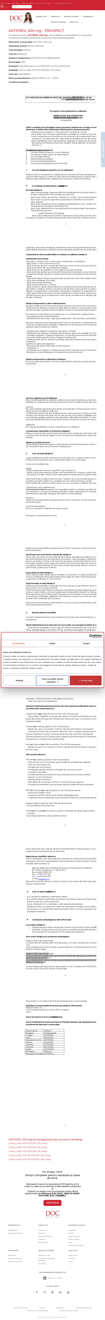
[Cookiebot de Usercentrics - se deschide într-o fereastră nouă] (91, 636)
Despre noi (60, 1308)
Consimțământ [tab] (18, 643)
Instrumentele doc (64, 3)
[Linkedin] (60, 1292)
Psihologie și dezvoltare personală (46, 1260)
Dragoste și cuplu (44, 1255)
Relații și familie (59, 22)
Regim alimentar (74, 1236)
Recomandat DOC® (83, 1308)
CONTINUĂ (52, 1202)
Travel (70, 1261)
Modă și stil (12, 1255)
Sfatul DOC (42, 1239)
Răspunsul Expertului (15, 1233)
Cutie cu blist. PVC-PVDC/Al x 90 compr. (28, 1151)
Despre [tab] (86, 643)
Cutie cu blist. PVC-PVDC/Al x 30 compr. (28, 1143)
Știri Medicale (43, 1242)
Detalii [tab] (52, 643)
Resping (19, 680)
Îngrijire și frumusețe (15, 1261)
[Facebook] (37, 1292)
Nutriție (71, 1233)
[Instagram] (44, 1292)
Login (6, 7)
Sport (70, 1242)
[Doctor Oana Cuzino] (21, 18)
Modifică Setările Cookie (69, 1311)
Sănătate (56, 16)
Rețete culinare (73, 1239)
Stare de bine (73, 1255)
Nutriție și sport (72, 16)
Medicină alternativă (45, 1236)
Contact (42, 1308)
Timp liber (71, 1258)
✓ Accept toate (85, 680)
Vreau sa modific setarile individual (52, 680)
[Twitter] (52, 1292)
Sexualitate (42, 1264)
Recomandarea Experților (52, 1272)
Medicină (41, 1233)
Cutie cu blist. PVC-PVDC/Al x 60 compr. (28, 1147)
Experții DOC (42, 16)
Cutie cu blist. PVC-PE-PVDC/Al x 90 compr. (30, 1159)
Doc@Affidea (12, 1230)
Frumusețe (88, 16)
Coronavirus (42, 1230)
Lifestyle (75, 22)
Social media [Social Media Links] (52, 1286)
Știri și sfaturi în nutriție (76, 1245)
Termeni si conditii (21, 1308)
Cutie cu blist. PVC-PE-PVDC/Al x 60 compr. (30, 1155)
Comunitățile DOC (44, 3)
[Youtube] (68, 1292)
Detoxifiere (72, 1230)
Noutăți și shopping (15, 1258)
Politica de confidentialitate (37, 1311)
